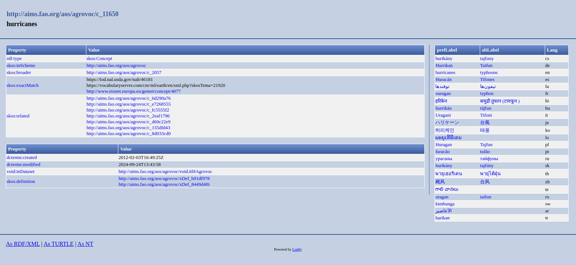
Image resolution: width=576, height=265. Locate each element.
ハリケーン (447, 122)
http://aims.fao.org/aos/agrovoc (116, 65)
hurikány (443, 58)
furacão (442, 151)
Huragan (443, 144)
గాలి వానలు (446, 189)
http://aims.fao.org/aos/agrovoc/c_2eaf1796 (127, 116)
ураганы (443, 158)
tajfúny (487, 165)
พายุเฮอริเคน (448, 173)
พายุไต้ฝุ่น (490, 173)
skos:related (18, 116)
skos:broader (19, 72)
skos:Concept (99, 58)
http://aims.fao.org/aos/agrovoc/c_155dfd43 (128, 127)
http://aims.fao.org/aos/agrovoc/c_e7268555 (128, 104)
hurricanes (445, 72)
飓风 (440, 181)
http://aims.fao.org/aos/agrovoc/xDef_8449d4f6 (164, 184)
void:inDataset (21, 171)
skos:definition (21, 181)
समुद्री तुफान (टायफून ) (499, 101)
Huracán (443, 79)
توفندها (442, 86)
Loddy (297, 249)
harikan (442, 217)
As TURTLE (59, 244)
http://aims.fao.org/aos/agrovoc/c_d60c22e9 (128, 121)
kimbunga (444, 203)
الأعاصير (443, 210)
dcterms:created (22, 157)
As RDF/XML (23, 244)
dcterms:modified (23, 164)
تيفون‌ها (488, 86)
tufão (485, 151)
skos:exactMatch (23, 85)
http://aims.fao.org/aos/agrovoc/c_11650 (63, 14)
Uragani (443, 115)
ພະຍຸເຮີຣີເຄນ (448, 137)
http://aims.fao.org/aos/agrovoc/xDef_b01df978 (164, 178)
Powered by (283, 249)
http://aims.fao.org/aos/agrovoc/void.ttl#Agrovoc (165, 171)
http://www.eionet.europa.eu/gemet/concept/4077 (133, 91)
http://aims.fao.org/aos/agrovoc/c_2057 (123, 72)
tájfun (485, 108)
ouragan (443, 93)
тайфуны (489, 158)
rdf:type (14, 58)
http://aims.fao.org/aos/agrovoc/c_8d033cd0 (128, 133)
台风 (485, 181)
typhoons (489, 72)
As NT (85, 244)
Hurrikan (444, 65)
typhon (486, 93)
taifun (485, 196)
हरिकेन (441, 101)
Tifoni (486, 115)
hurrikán (443, 108)
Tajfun (486, 144)
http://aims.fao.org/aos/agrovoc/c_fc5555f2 (127, 110)
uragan (441, 196)
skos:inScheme (21, 65)
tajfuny (487, 58)
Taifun (486, 65)
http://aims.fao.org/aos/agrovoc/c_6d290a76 (128, 98)
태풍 (485, 130)
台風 (485, 122)
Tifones (487, 79)
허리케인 (444, 130)
